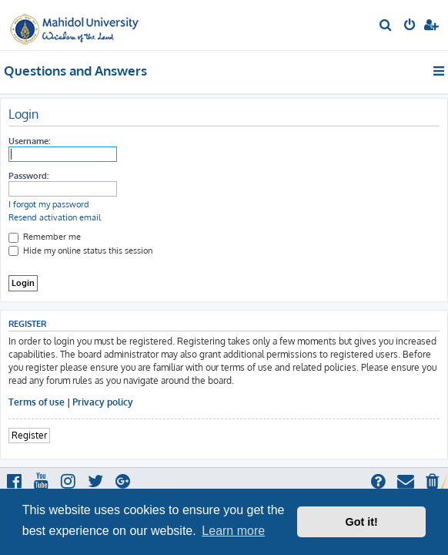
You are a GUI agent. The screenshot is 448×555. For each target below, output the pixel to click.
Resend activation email (54, 217)
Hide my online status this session (80, 250)
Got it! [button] (362, 522)
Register (29, 435)
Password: (28, 175)
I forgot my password (48, 204)
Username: (29, 141)
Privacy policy (102, 402)
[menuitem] (386, 26)
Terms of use (36, 402)
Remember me (44, 236)
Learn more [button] (233, 530)
